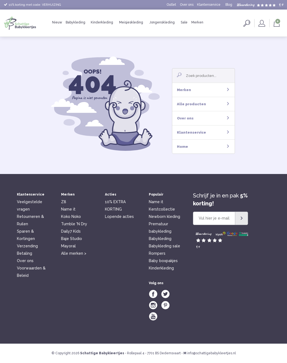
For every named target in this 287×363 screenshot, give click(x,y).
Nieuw (57, 22)
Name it (68, 209)
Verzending (27, 246)
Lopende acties (119, 216)
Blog (228, 5)
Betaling (24, 253)
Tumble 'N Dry (74, 224)
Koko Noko (71, 216)
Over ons (187, 5)
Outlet (171, 5)
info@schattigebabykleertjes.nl (211, 353)
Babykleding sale (164, 246)
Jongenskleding (162, 22)
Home (203, 147)
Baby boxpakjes (163, 261)
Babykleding (75, 22)
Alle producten (203, 104)
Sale (184, 22)
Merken (197, 22)
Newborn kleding (164, 216)
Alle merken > (73, 253)
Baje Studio (71, 238)
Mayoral (68, 246)
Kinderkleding (102, 22)
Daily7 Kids (71, 231)
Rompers (157, 253)
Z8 (63, 202)
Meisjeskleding (131, 22)
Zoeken (246, 23)
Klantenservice (208, 5)
